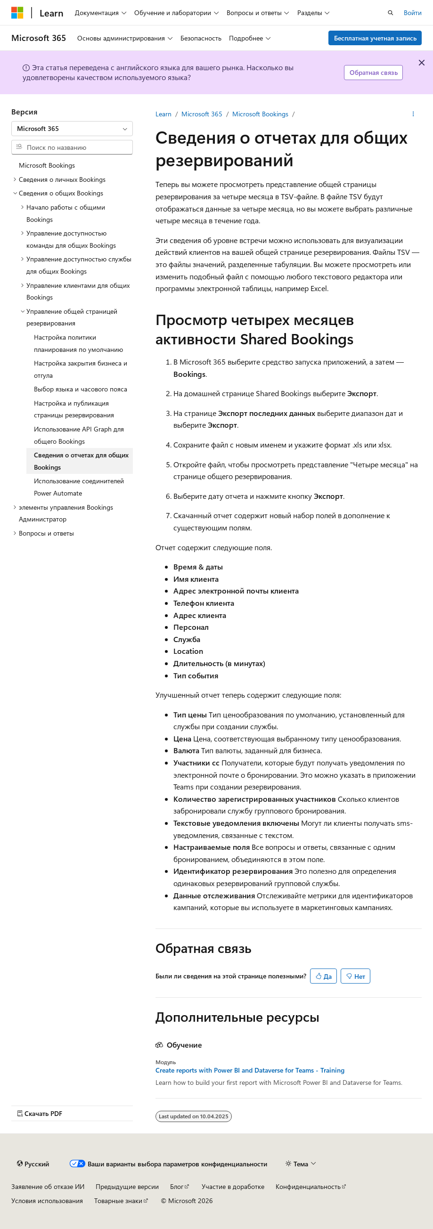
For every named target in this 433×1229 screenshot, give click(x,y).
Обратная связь (374, 72)
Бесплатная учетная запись (375, 37)
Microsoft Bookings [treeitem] (47, 165)
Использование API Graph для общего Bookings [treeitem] (79, 435)
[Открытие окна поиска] (390, 12)
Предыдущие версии (127, 1186)
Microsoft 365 (201, 113)
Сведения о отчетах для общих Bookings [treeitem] (81, 461)
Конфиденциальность (308, 1186)
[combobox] (72, 128)
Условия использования (47, 1200)
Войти (413, 12)
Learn (163, 113)
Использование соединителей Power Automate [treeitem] (79, 486)
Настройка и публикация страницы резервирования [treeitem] (74, 409)
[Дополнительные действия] (413, 114)
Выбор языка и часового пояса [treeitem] (80, 388)
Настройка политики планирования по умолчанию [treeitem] (78, 343)
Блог (176, 1186)
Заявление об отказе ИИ (47, 1186)
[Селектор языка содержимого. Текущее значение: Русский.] (33, 1164)
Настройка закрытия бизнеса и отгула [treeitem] (80, 369)
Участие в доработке (233, 1186)
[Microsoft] (17, 13)
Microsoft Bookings (260, 113)
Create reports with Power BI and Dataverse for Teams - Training (249, 1070)
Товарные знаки (118, 1200)
